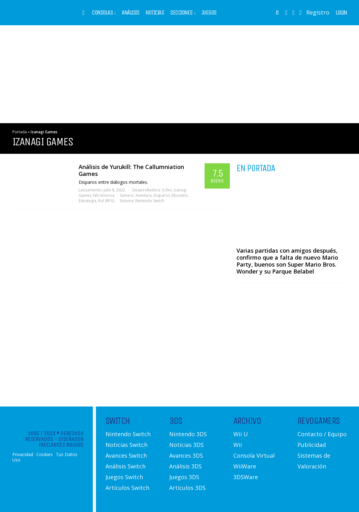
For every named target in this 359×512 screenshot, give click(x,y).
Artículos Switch (127, 487)
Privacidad (22, 454)
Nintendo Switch (149, 200)
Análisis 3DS (185, 466)
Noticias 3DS (186, 445)
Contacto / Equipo (322, 434)
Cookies (44, 454)
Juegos (209, 12)
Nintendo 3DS (188, 434)
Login (341, 12)
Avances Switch (126, 455)
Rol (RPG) (106, 200)
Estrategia (87, 200)
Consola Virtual (254, 455)
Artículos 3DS (187, 487)
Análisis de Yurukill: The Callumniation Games (131, 170)
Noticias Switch (126, 445)
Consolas (102, 12)
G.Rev (167, 190)
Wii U (240, 434)
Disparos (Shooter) (170, 195)
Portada (19, 132)
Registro (317, 12)
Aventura (143, 195)
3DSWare (245, 477)
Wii (237, 445)
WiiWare (244, 466)
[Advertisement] (179, 74)
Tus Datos (66, 454)
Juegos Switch (124, 477)
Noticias (155, 12)
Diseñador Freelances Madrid (61, 442)
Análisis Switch (125, 466)
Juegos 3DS (184, 477)
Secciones (181, 12)
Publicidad (311, 445)
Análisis (130, 12)
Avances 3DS (186, 455)
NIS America (104, 195)
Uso (16, 460)
